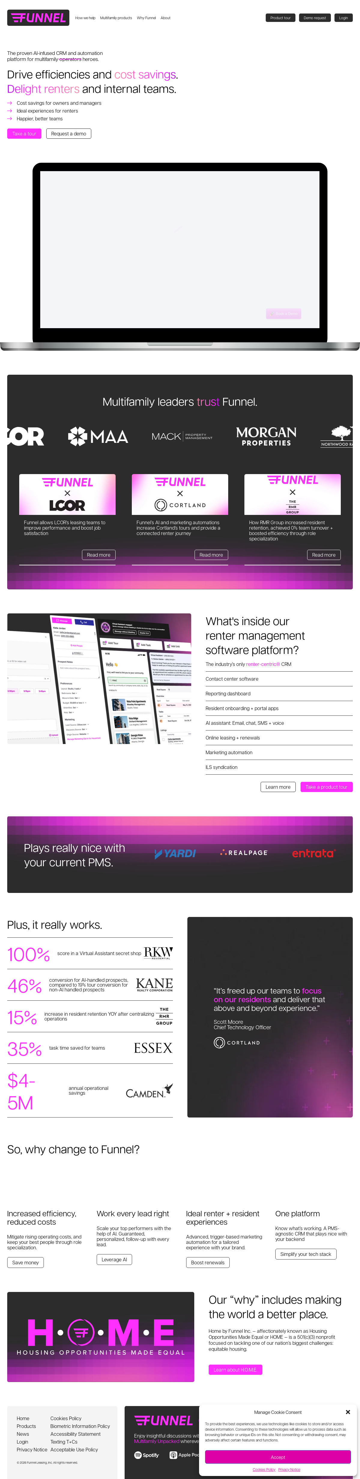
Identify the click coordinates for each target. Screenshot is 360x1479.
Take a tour (24, 133)
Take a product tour (327, 787)
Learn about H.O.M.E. (235, 1369)
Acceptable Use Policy (74, 1449)
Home (23, 1418)
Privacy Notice (289, 1469)
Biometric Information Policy (80, 1426)
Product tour (281, 17)
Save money (25, 1262)
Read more (98, 555)
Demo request (315, 17)
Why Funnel (146, 17)
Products (26, 1426)
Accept (278, 1457)
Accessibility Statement (75, 1434)
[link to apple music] (190, 1455)
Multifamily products (116, 17)
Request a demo (68, 133)
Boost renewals (208, 1262)
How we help (85, 17)
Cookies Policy (264, 1469)
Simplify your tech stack (305, 1254)
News (23, 1434)
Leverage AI (114, 1259)
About (166, 17)
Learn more (278, 787)
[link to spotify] (147, 1455)
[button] (348, 1412)
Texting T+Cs (63, 1441)
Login (343, 17)
